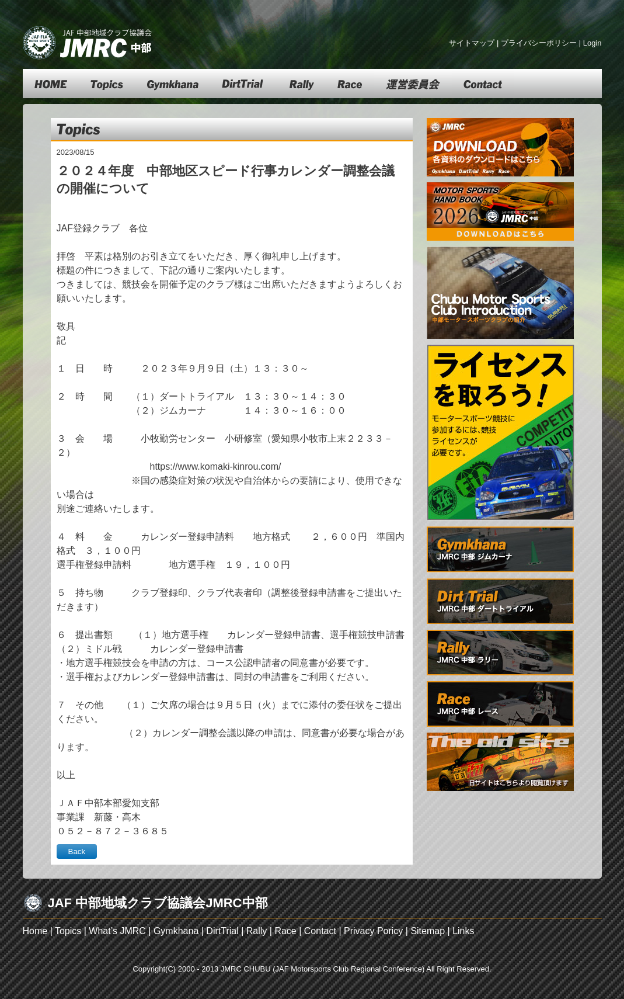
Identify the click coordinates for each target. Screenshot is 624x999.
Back (77, 851)
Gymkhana (176, 931)
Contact (320, 931)
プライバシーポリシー (539, 43)
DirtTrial (222, 931)
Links (463, 931)
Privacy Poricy (373, 931)
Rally (256, 931)
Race (285, 931)
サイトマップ (471, 43)
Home (35, 931)
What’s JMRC (117, 931)
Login (592, 43)
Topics (68, 931)
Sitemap (427, 931)
